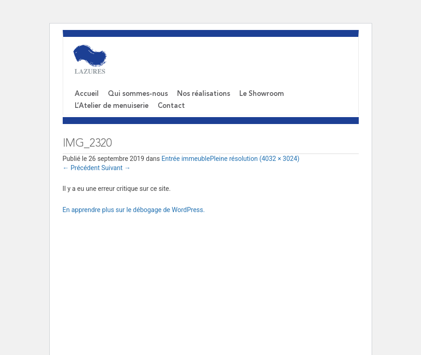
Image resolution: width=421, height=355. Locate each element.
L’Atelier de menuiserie (111, 106)
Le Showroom (261, 94)
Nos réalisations (203, 94)
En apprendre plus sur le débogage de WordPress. (134, 209)
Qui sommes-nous (138, 94)
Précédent (81, 168)
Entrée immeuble (185, 158)
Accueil (87, 94)
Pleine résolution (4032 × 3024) (254, 158)
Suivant (116, 168)
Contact (171, 106)
